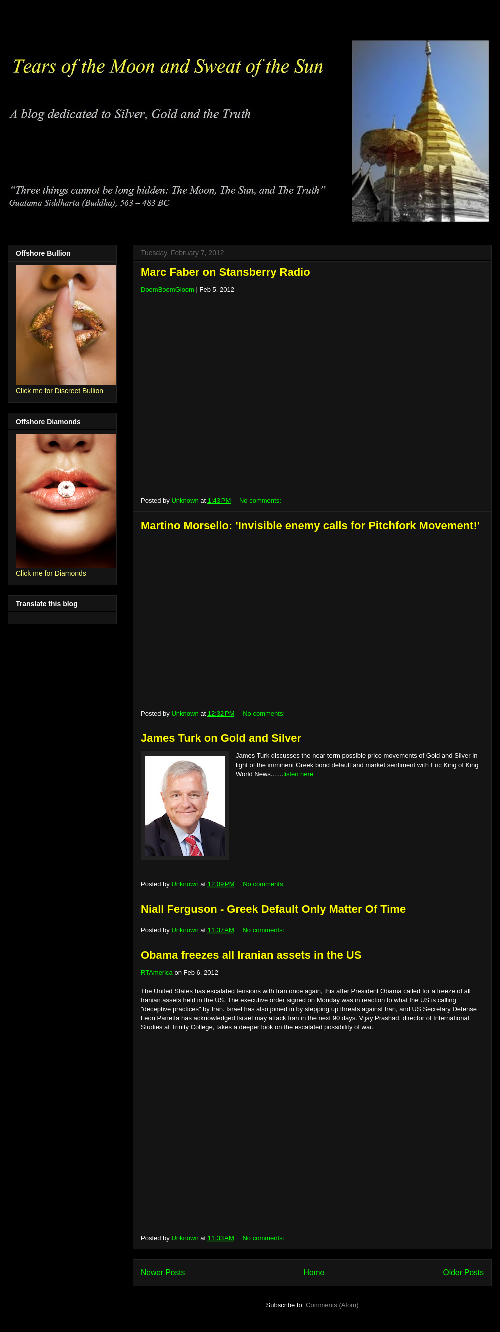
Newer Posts (163, 1272)
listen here (299, 774)
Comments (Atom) (332, 1305)
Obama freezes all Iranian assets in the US (251, 955)
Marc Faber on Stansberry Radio (225, 272)
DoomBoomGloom (167, 289)
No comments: (261, 500)
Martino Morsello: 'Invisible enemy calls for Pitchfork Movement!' (310, 525)
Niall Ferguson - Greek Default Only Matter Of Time (273, 909)
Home (314, 1272)
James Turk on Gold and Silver (221, 738)
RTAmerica (157, 972)
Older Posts (464, 1272)
